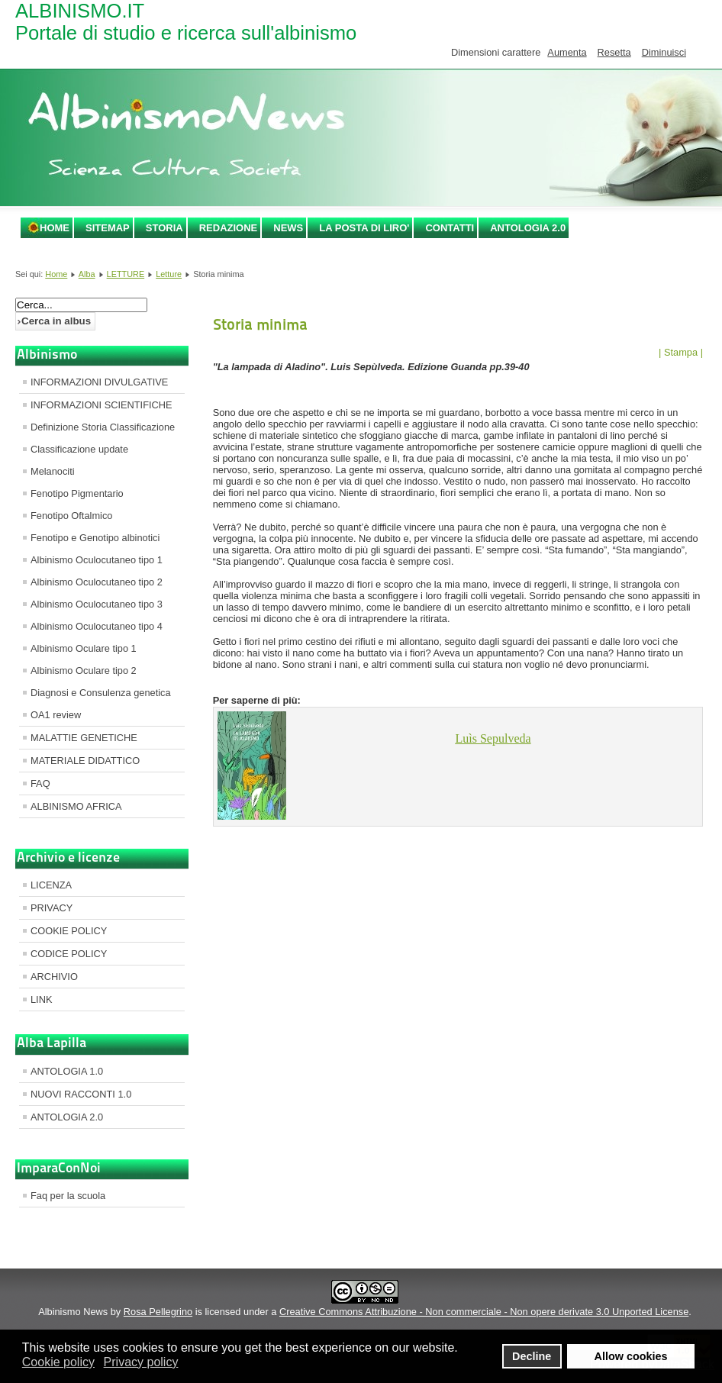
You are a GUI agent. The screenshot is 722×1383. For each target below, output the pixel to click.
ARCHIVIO (54, 976)
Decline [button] (531, 1356)
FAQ (40, 783)
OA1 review (56, 715)
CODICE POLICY (69, 953)
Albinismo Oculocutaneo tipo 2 (97, 582)
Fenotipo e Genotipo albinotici (95, 537)
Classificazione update (79, 449)
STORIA (164, 228)
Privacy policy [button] (141, 1362)
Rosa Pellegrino (158, 1311)
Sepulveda (493, 738)
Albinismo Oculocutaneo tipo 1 (97, 560)
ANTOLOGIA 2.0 (528, 228)
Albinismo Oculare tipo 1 (84, 648)
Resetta (614, 52)
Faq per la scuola (68, 1195)
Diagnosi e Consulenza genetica (101, 692)
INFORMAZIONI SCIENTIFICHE (101, 405)
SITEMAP (107, 228)
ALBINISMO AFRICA (76, 806)
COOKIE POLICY (69, 931)
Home (54, 228)
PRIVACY (52, 908)
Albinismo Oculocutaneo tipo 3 (97, 604)
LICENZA (51, 885)
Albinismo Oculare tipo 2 (84, 670)
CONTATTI (449, 228)
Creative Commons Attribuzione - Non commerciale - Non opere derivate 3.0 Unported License (483, 1311)
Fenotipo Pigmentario (77, 493)
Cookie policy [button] (58, 1362)
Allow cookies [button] (631, 1356)
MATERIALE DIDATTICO (85, 760)
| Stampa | (681, 352)
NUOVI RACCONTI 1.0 (81, 1094)
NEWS (288, 228)
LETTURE (126, 274)
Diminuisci (664, 52)
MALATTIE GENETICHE (84, 737)
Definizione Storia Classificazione (103, 427)
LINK (41, 999)
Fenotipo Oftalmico (71, 515)
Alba (87, 274)
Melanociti (53, 471)
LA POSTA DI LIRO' (364, 228)
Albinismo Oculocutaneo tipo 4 (97, 626)
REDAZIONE (228, 228)
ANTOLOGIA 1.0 (67, 1071)
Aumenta (566, 52)
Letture (169, 274)
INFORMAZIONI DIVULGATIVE (99, 382)
